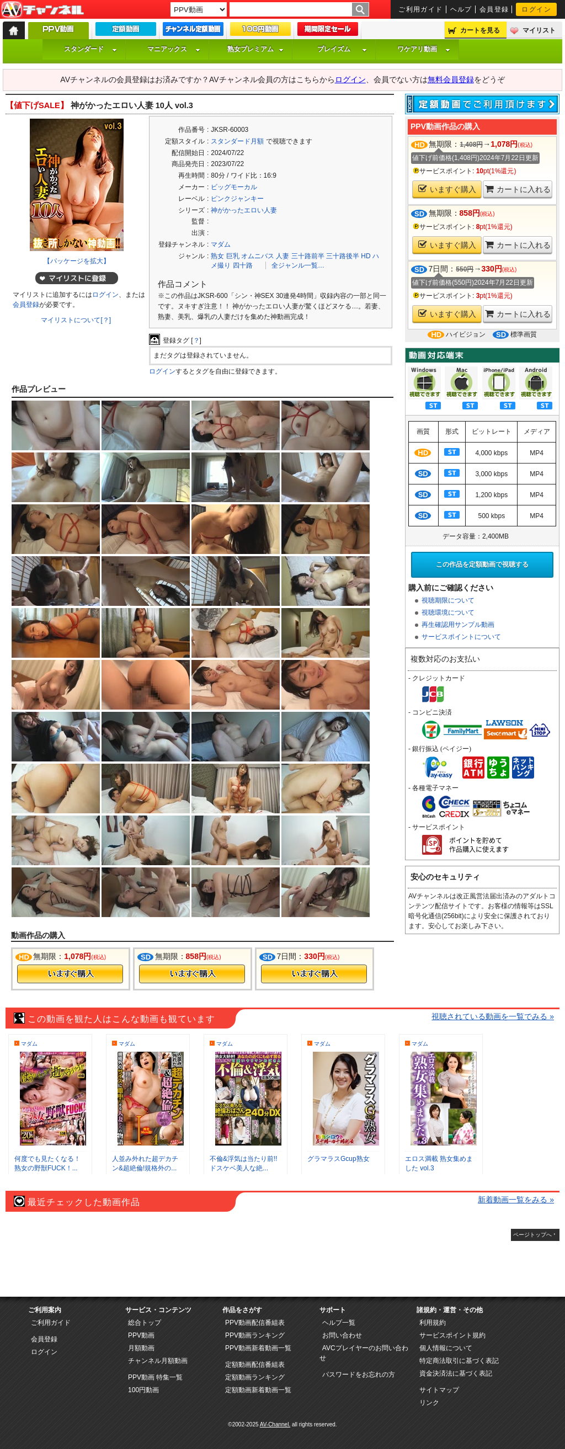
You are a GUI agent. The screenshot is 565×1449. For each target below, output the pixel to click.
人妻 (282, 256)
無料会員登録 (451, 79)
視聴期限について (448, 600)
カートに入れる (518, 189)
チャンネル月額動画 (158, 1361)
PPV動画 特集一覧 (155, 1377)
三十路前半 (307, 256)
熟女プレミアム (255, 49)
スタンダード (90, 49)
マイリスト (539, 30)
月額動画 (141, 1348)
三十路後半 (342, 256)
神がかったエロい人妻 (244, 210)
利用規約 (432, 1323)
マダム (221, 244)
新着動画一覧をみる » (516, 1199)
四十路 (243, 265)
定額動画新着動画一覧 (258, 1390)
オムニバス (257, 256)
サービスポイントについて (461, 637)
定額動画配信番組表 (255, 1364)
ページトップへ (532, 1235)
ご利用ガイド (420, 9)
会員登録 (494, 9)
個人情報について (445, 1348)
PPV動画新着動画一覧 (258, 1348)
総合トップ (144, 1323)
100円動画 (143, 1390)
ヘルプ (461, 9)
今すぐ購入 (70, 974)
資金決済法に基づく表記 (455, 1373)
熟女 (217, 256)
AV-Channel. (275, 1424)
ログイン (536, 9)
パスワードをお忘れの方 (358, 1374)
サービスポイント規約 (452, 1335)
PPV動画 (141, 1335)
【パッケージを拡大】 (77, 261)
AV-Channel (42, 10)
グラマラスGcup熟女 (338, 1159)
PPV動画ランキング (255, 1335)
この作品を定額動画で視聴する (482, 564)
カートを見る (480, 30)
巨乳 (232, 256)
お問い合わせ (342, 1335)
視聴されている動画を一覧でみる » (492, 1016)
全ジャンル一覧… (297, 265)
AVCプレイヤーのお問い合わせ (363, 1353)
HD (365, 256)
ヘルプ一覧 (338, 1323)
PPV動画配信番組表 (255, 1323)
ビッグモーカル (234, 187)
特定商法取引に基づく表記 (459, 1361)
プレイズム (342, 49)
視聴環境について (448, 612)
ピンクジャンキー (237, 199)
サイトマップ (439, 1390)
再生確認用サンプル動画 (458, 624)
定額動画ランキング (255, 1377)
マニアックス (173, 49)
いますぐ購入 (447, 189)
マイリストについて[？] (76, 320)
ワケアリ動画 (423, 49)
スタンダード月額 (237, 141)
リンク (429, 1403)
